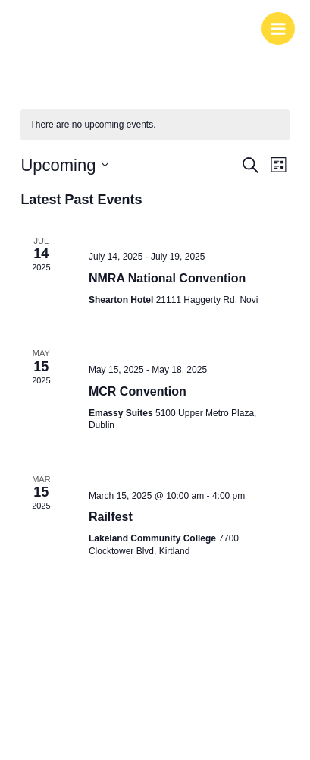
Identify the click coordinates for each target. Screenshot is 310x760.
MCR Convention (137, 391)
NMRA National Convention (167, 278)
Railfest (111, 516)
